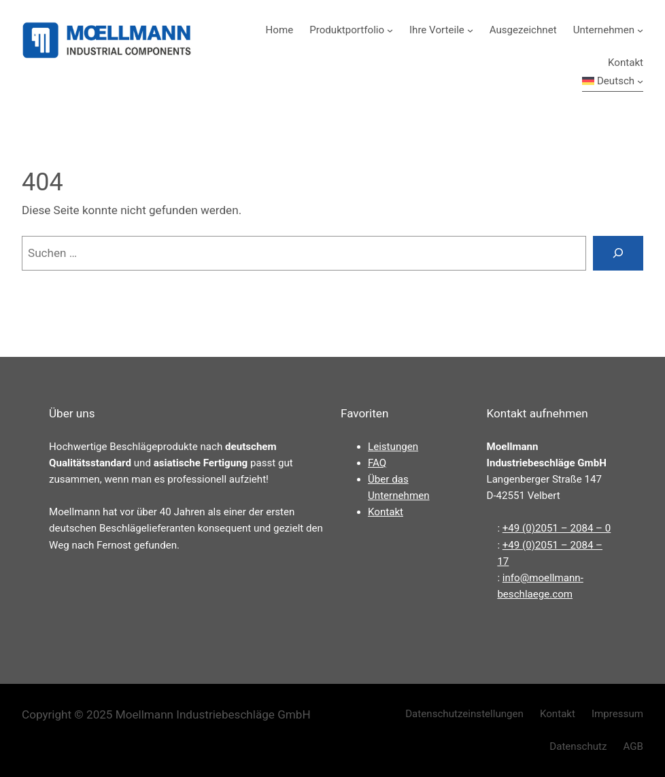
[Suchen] (618, 253)
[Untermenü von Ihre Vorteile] (470, 30)
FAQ (377, 463)
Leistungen (393, 447)
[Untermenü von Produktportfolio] (390, 30)
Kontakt (385, 512)
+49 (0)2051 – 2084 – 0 (556, 528)
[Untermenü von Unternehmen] (640, 30)
